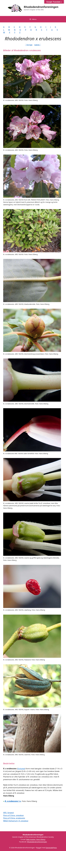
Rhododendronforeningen (41, 7)
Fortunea (21, 768)
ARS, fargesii (8, 812)
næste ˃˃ (37, 44)
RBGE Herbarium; (15, 821)
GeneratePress (51, 848)
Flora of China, (13, 815)
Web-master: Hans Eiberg (35, 839)
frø (13, 801)
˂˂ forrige (28, 44)
